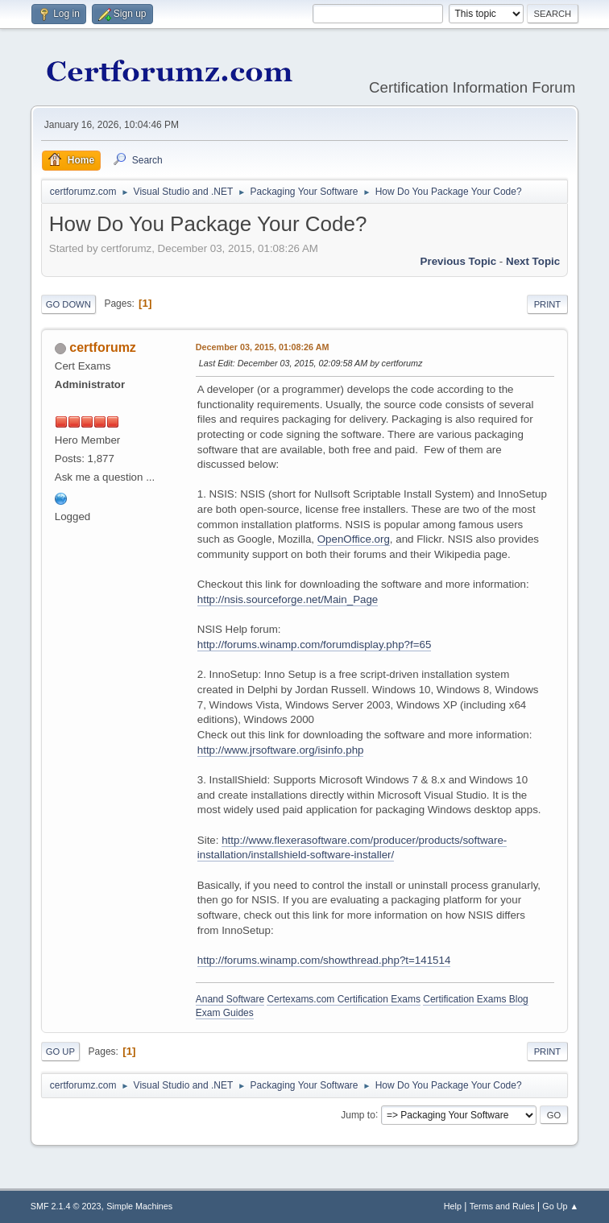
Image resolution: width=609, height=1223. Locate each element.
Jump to (358, 1114)
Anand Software (230, 999)
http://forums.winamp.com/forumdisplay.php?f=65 (314, 644)
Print (547, 304)
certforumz (102, 347)
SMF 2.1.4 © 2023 (66, 1206)
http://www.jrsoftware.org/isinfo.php (280, 750)
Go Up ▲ (560, 1206)
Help (453, 1206)
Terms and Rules (502, 1206)
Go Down (68, 304)
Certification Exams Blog (475, 999)
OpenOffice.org (353, 539)
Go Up (60, 1051)
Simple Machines (139, 1206)
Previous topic (458, 261)
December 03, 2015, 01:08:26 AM (262, 347)
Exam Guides (225, 1012)
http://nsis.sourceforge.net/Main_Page (288, 599)
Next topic (533, 261)
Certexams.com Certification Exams (343, 999)
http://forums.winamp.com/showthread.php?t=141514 (324, 960)
